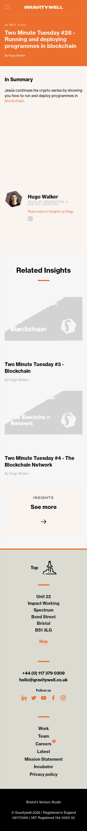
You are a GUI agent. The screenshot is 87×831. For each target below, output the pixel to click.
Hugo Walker (43, 197)
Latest (43, 751)
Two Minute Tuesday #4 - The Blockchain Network (39, 461)
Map (43, 641)
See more (44, 510)
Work (43, 728)
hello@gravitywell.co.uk (43, 680)
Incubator (43, 766)
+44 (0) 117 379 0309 (43, 673)
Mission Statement (44, 759)
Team (43, 736)
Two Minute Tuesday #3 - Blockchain (34, 367)
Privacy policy (44, 774)
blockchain (14, 100)
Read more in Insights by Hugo (51, 211)
